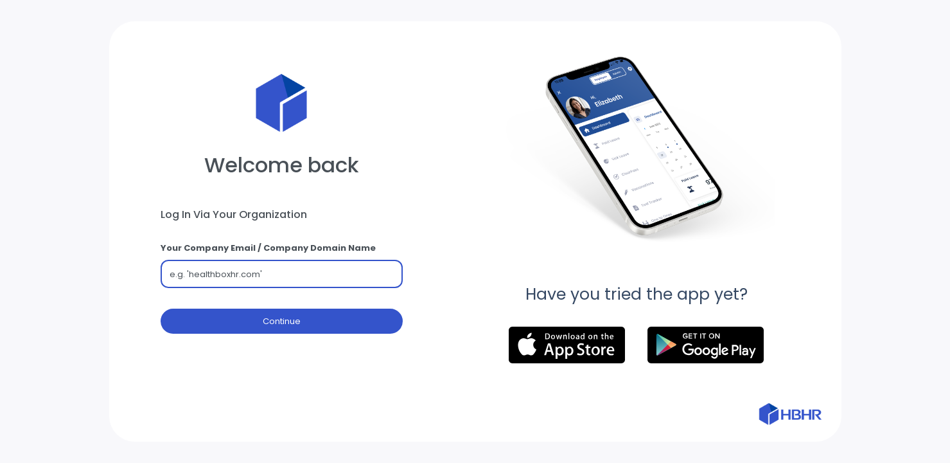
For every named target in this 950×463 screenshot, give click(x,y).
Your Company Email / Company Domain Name (268, 248)
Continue (281, 322)
